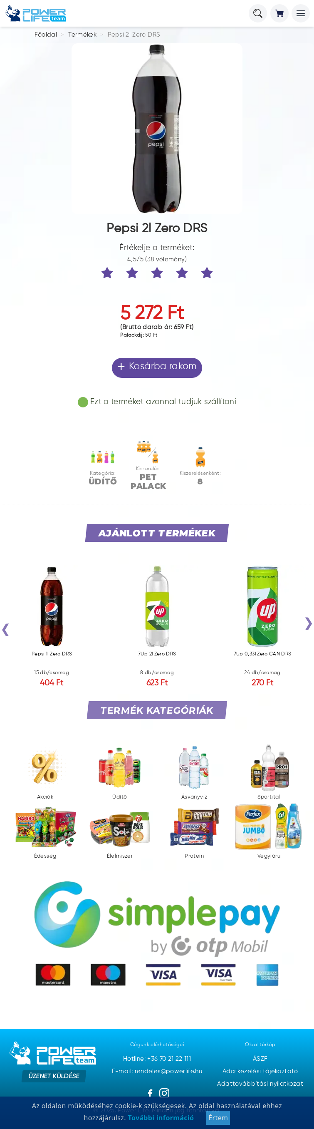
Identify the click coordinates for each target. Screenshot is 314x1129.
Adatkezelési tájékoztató (260, 1071)
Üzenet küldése (54, 1076)
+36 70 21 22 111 (169, 1059)
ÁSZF (260, 1059)
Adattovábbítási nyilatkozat (260, 1084)
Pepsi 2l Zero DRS (134, 35)
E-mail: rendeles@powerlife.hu (157, 1071)
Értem (218, 1117)
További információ (160, 1117)
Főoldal (46, 35)
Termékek (82, 35)
